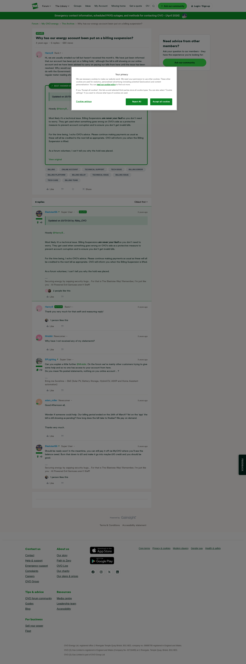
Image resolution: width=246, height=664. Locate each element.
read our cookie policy (106, 84)
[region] (124, 88)
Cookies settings (84, 101)
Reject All (136, 102)
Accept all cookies (161, 102)
